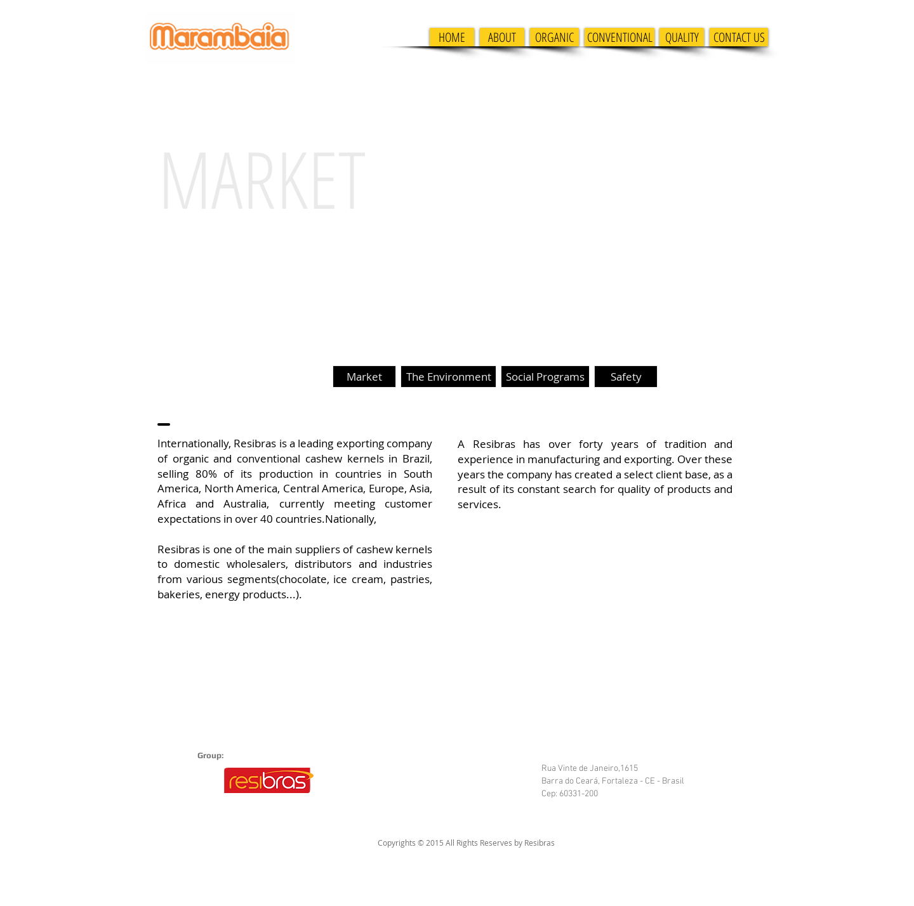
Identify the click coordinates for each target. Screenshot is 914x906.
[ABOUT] (502, 37)
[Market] (364, 376)
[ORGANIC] (554, 37)
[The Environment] (448, 376)
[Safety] (626, 376)
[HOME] (452, 37)
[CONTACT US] (739, 37)
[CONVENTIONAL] (619, 37)
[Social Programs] (545, 376)
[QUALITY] (681, 37)
